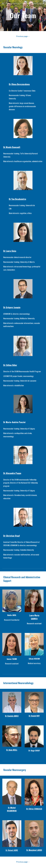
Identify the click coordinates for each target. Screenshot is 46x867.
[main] (23, 15)
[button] (3, 3)
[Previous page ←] (23, 36)
